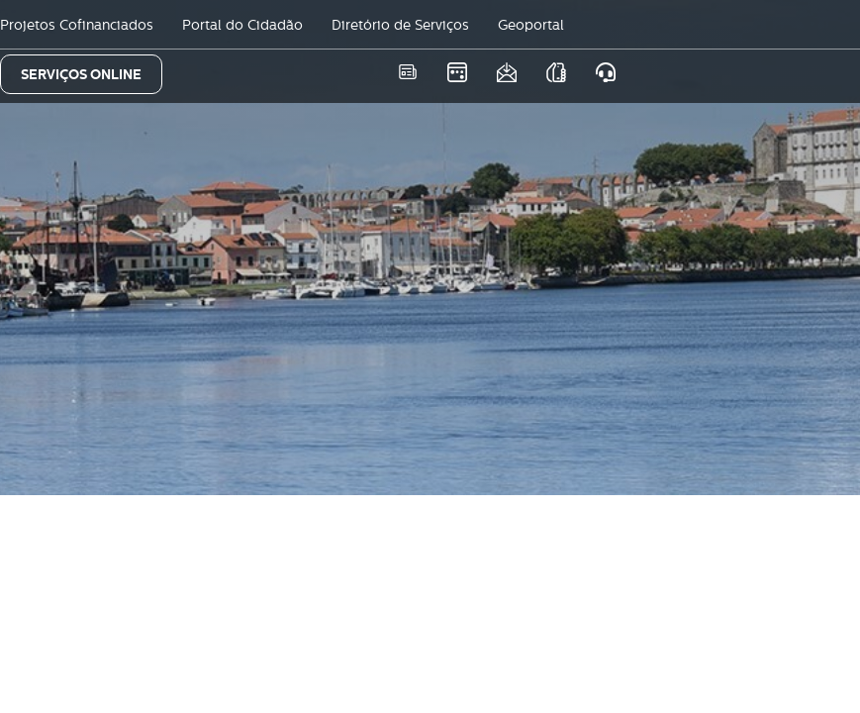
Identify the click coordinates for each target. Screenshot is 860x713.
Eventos (456, 72)
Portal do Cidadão (242, 25)
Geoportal (531, 25)
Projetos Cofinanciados (76, 25)
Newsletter (506, 72)
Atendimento (605, 72)
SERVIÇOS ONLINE (81, 74)
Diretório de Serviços (400, 25)
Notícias (407, 72)
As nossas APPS (555, 72)
